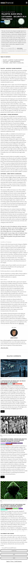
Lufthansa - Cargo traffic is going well (13, 62)
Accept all (14, 550)
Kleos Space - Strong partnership (11, 61)
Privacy (12, 561)
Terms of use (21, 323)
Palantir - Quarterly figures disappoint (13, 59)
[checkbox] (1, 547)
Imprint (8, 561)
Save (14, 554)
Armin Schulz (19, 48)
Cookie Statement (18, 561)
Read (2, 411)
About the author (4, 347)
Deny (14, 558)
